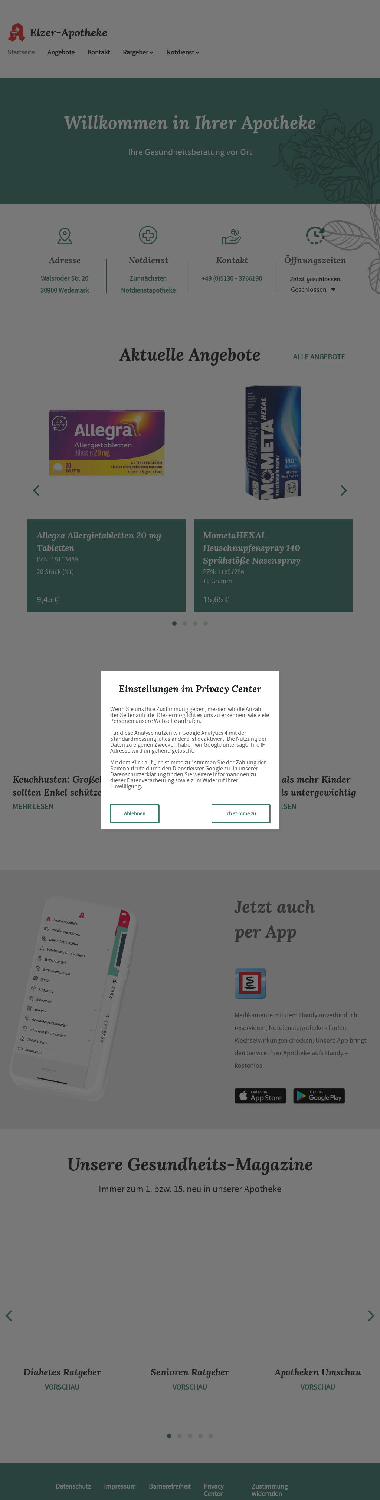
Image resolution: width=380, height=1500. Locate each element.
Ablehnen (134, 813)
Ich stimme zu (240, 813)
